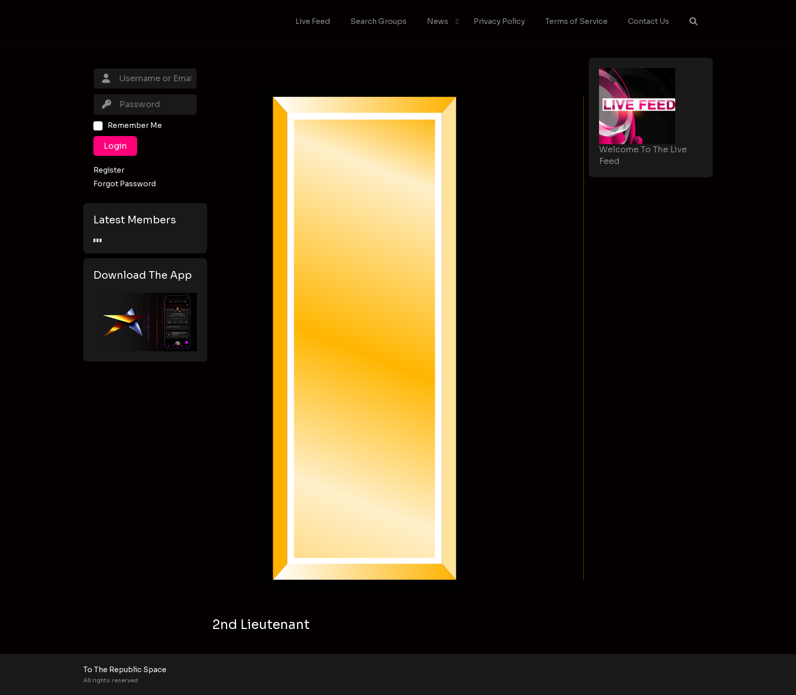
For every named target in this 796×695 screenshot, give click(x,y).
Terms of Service (576, 21)
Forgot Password (124, 184)
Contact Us (648, 21)
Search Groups (378, 21)
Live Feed (312, 21)
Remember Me (135, 125)
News (437, 21)
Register (108, 170)
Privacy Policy (499, 21)
